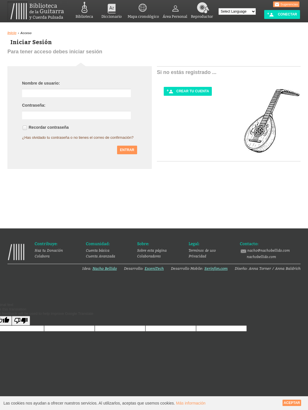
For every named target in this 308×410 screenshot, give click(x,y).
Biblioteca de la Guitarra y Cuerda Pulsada (37, 11)
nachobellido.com (261, 256)
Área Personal (175, 9)
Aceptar (292, 403)
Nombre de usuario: (41, 82)
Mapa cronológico (143, 9)
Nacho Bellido (104, 268)
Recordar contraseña (49, 126)
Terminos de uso (202, 250)
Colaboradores (149, 256)
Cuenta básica (97, 250)
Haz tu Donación (49, 250)
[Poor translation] (21, 320)
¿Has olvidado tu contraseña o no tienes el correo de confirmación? (78, 137)
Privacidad (197, 256)
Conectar (282, 14)
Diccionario (111, 9)
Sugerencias (286, 5)
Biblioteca (84, 9)
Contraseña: (34, 104)
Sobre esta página (152, 250)
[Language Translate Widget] (237, 11)
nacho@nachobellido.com (265, 250)
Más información (191, 403)
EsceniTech (154, 268)
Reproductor (202, 9)
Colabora (42, 256)
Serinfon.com (216, 268)
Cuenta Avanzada (100, 256)
